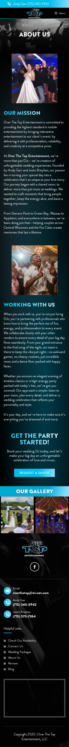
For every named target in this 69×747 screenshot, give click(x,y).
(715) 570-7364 (24, 616)
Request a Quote (34, 473)
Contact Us (15, 646)
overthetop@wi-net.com (31, 593)
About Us (14, 657)
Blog (11, 669)
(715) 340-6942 (44, 3)
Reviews (13, 663)
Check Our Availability (22, 640)
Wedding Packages (19, 652)
